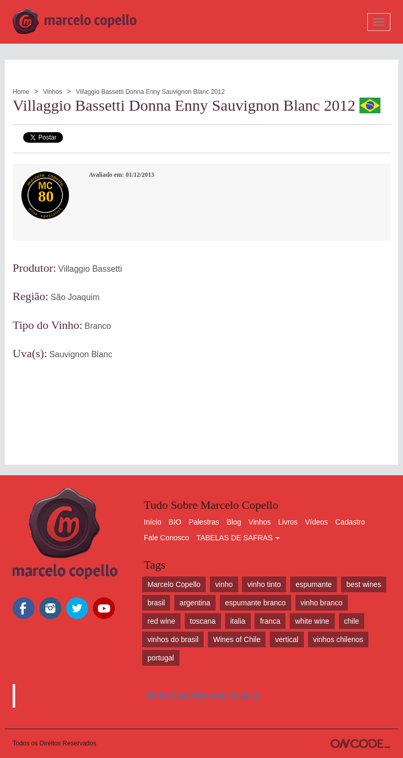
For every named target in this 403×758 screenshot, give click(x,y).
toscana (203, 621)
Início (152, 522)
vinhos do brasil (172, 639)
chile (351, 621)
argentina (194, 603)
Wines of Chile (236, 639)
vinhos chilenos (338, 639)
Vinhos (52, 91)
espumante (313, 584)
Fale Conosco (166, 537)
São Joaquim (74, 297)
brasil (156, 603)
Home (21, 91)
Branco (97, 326)
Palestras (203, 522)
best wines (363, 584)
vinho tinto (264, 584)
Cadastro (350, 522)
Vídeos (316, 522)
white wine (312, 621)
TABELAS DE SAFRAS (238, 537)
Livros (288, 522)
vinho (223, 584)
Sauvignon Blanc (80, 354)
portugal (160, 658)
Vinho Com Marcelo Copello (203, 695)
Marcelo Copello (173, 584)
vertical (286, 639)
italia (238, 621)
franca (270, 621)
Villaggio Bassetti (90, 268)
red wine (161, 621)
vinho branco (322, 603)
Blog (234, 522)
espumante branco (255, 603)
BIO (174, 522)
